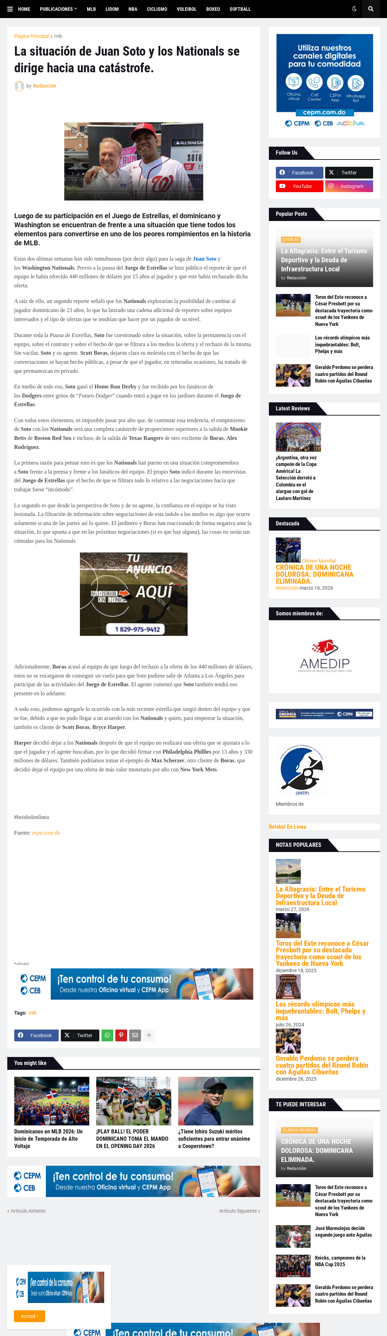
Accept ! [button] (29, 1316)
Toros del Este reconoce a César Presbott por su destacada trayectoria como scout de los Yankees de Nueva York (343, 310)
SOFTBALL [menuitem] (240, 9)
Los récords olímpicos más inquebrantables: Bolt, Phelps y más (342, 344)
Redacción (287, 588)
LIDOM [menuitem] (112, 9)
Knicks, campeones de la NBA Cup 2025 (340, 1261)
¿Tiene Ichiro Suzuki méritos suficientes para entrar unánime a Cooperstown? (214, 1138)
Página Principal (31, 36)
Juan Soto (204, 259)
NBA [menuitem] (133, 9)
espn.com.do (46, 833)
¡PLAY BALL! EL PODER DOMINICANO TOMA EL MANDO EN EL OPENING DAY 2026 (132, 1138)
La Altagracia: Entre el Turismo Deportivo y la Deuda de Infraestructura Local (324, 260)
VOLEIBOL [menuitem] (187, 9)
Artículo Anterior (28, 1211)
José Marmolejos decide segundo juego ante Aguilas (343, 1231)
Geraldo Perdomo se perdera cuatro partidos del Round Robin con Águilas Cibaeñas (344, 374)
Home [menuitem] (24, 9)
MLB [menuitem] (91, 9)
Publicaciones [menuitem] (56, 9)
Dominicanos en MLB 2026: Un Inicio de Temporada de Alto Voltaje (48, 1138)
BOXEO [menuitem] (213, 9)
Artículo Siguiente (238, 1211)
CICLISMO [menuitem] (157, 9)
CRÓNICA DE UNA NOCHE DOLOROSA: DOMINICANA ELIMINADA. (315, 574)
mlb (58, 36)
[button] (12, 9)
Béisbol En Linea (287, 826)
